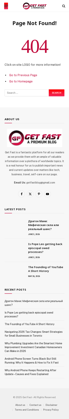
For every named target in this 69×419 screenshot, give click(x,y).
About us (20, 405)
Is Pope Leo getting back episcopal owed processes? (45, 248)
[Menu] (6, 6)
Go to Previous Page (23, 75)
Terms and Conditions (27, 409)
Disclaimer (51, 405)
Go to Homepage (21, 81)
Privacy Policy (51, 409)
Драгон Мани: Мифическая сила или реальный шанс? (43, 225)
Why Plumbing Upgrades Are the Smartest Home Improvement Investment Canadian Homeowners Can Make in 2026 (33, 347)
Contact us (35, 405)
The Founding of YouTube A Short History (45, 269)
